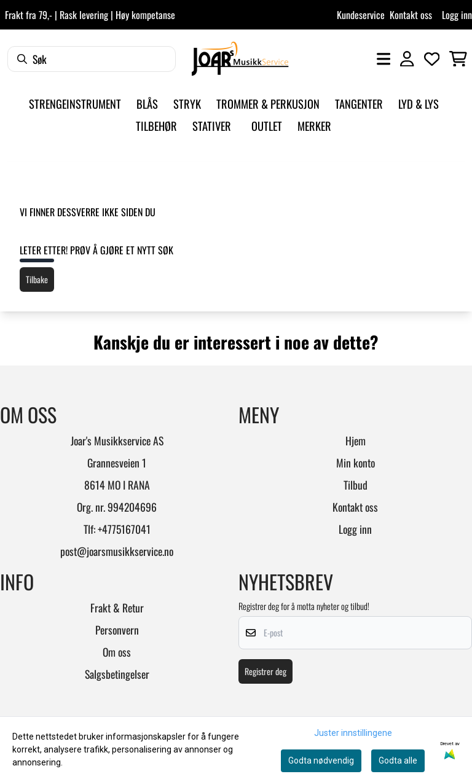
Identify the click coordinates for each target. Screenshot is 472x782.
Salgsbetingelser (117, 674)
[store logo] (240, 59)
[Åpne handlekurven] (458, 59)
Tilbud (356, 485)
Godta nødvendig (321, 760)
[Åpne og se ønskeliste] (432, 59)
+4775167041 (124, 529)
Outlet (266, 125)
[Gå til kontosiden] (407, 59)
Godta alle (398, 760)
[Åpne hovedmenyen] (383, 59)
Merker (314, 125)
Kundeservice (361, 14)
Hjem (355, 440)
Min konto (355, 463)
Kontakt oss (411, 14)
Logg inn (457, 14)
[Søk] (91, 59)
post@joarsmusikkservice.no (116, 551)
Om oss (117, 652)
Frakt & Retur (117, 608)
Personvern (117, 630)
